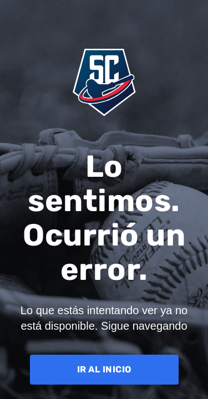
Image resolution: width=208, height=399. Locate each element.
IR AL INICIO (104, 369)
